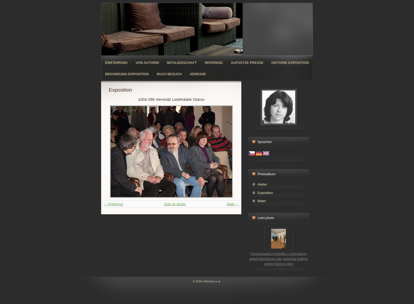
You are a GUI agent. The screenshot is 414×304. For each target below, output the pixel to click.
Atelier (262, 184)
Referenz (214, 63)
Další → (233, 204)
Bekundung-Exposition (127, 74)
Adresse (198, 74)
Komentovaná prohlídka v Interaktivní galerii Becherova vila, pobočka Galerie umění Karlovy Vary (278, 259)
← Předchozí (113, 204)
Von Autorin (147, 63)
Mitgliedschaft (182, 63)
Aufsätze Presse (247, 63)
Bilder (261, 201)
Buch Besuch (169, 74)
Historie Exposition (290, 63)
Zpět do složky (175, 204)
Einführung (116, 63)
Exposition (265, 193)
